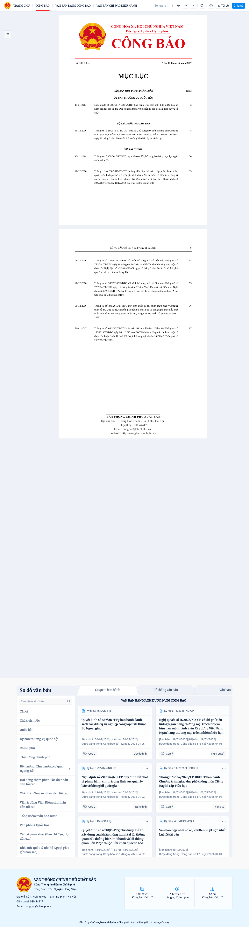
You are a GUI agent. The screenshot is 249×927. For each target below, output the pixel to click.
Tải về (223, 5)
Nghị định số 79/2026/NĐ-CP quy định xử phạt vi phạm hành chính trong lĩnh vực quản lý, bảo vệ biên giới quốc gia (115, 781)
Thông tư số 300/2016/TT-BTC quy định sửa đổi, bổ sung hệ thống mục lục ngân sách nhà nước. (136, 158)
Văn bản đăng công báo (73, 5)
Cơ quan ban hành (107, 690)
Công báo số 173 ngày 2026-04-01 (201, 854)
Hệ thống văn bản (165, 690)
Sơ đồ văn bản (36, 690)
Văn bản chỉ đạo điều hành (116, 5)
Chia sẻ (238, 5)
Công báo (43, 5)
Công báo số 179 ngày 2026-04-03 (201, 796)
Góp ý (89, 753)
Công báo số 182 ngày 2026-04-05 (124, 743)
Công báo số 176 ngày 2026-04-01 (201, 743)
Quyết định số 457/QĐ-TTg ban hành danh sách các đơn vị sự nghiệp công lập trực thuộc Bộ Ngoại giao (114, 724)
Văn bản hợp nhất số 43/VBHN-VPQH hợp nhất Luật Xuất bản (192, 833)
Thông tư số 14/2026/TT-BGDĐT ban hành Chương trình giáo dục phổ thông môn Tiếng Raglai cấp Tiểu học (191, 781)
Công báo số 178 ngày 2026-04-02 (124, 796)
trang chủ (21, 5)
